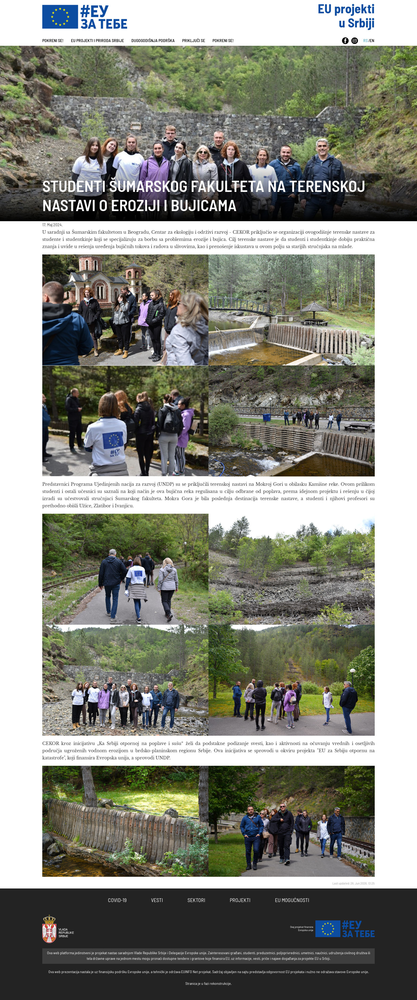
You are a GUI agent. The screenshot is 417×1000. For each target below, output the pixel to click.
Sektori (196, 900)
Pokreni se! (53, 41)
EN (372, 41)
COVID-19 (117, 900)
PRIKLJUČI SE (193, 41)
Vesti (157, 900)
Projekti (240, 900)
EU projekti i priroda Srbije (97, 41)
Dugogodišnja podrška (153, 41)
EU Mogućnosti (292, 900)
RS (365, 41)
